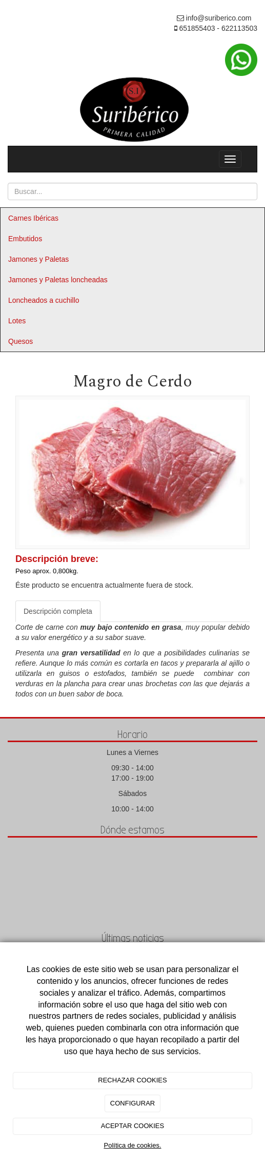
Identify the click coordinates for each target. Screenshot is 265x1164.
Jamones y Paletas (38, 259)
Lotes (17, 321)
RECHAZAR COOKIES (132, 1080)
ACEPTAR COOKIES (132, 1126)
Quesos (20, 341)
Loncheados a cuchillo (43, 300)
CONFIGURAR (132, 1103)
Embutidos (25, 239)
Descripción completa (58, 611)
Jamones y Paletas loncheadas (58, 280)
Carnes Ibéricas (33, 218)
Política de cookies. (132, 1145)
